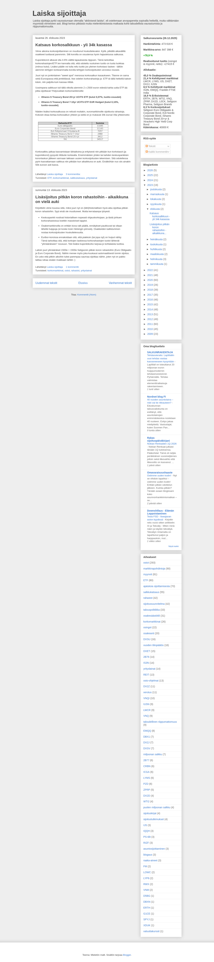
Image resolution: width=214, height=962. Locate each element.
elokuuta (155, 209)
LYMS (146, 777)
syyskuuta (156, 204)
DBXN (146, 901)
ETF (50, 178)
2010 (150, 329)
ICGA (146, 771)
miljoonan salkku (152, 754)
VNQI (146, 698)
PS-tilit (147, 836)
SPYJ (146, 919)
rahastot (75, 270)
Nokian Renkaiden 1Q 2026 (162, 443)
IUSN (146, 704)
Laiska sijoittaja (59, 13)
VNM (146, 889)
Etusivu (83, 282)
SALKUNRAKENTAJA (160, 352)
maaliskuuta (157, 254)
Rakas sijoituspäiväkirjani (158, 439)
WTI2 (146, 801)
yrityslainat (91, 178)
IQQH (146, 830)
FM (145, 866)
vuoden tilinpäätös (153, 645)
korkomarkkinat (61, 178)
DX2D (146, 795)
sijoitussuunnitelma (154, 603)
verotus (147, 692)
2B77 (146, 760)
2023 (150, 185)
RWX (146, 884)
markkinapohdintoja (154, 568)
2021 (150, 275)
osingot (147, 627)
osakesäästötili (151, 615)
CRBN (147, 766)
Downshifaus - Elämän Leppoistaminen (160, 512)
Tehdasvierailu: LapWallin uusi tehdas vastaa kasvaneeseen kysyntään (161, 358)
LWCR (147, 710)
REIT (146, 674)
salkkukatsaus (77, 178)
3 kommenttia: (73, 174)
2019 (150, 284)
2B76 (146, 656)
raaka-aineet (150, 860)
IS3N (146, 662)
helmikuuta (156, 259)
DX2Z (146, 686)
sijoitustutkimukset (153, 819)
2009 (150, 333)
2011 (150, 324)
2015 (150, 304)
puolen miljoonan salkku (156, 807)
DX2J (146, 742)
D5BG (146, 895)
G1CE (146, 913)
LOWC (147, 872)
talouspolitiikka (151, 609)
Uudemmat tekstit (46, 282)
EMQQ (147, 730)
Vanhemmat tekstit (120, 282)
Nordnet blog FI (156, 396)
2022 (150, 270)
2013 (150, 314)
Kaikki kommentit (157, 151)
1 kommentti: (73, 267)
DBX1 (146, 736)
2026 (150, 170)
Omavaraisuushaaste (160, 472)
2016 (150, 299)
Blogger (127, 955)
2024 (150, 180)
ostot (67, 270)
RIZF (146, 842)
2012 (150, 319)
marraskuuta (157, 194)
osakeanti (148, 633)
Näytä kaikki (173, 546)
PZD (145, 783)
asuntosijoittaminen (154, 848)
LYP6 (146, 878)
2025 (150, 175)
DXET (146, 651)
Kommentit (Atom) (86, 294)
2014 (150, 309)
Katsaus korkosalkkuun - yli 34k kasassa (73, 45)
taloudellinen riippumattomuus (160, 721)
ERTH (146, 907)
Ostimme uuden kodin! (159, 475)
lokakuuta (156, 199)
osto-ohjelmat (151, 680)
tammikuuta (157, 264)
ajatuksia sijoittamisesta (156, 586)
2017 (150, 294)
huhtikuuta (156, 249)
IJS (145, 825)
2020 (150, 280)
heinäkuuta (156, 239)
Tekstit (151, 146)
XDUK (146, 925)
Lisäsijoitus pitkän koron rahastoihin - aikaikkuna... (159, 229)
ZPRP (146, 789)
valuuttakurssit (151, 931)
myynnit (147, 574)
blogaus (147, 854)
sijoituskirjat (149, 813)
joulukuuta (156, 189)
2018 (150, 289)
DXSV (146, 748)
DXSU (146, 639)
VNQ (146, 715)
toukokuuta (156, 244)
